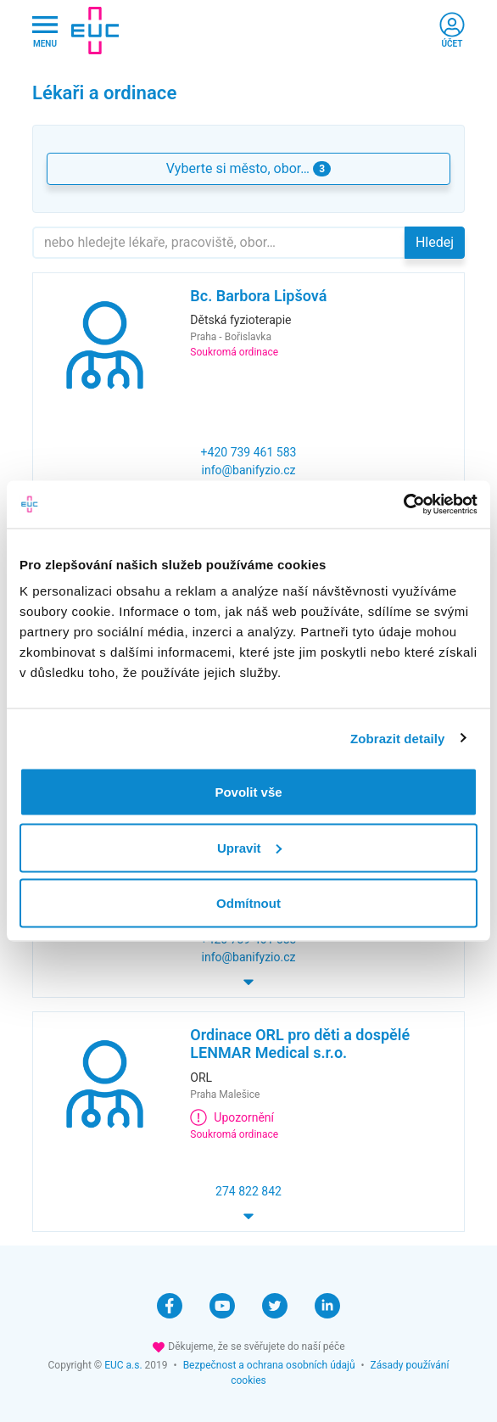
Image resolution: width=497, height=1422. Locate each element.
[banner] (95, 30)
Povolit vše (248, 792)
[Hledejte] (218, 243)
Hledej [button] (435, 242)
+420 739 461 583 (249, 452)
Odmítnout (248, 903)
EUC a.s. (123, 1365)
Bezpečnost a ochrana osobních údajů (269, 1365)
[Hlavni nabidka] (45, 31)
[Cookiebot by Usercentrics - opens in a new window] (403, 505)
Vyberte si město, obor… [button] (248, 168)
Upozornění (232, 1117)
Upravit (249, 847)
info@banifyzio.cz (249, 470)
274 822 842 (248, 1191)
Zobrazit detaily (397, 738)
